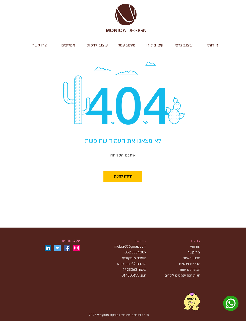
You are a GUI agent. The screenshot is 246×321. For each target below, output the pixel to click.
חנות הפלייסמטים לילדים (182, 275)
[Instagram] (76, 248)
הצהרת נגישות (189, 269)
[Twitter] (57, 248)
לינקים (195, 240)
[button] (154, 45)
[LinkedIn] (48, 248)
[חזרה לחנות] (122, 176)
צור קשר (140, 240)
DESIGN (126, 30)
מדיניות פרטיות (189, 263)
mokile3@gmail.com (130, 246)
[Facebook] (67, 248)
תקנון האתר (191, 258)
